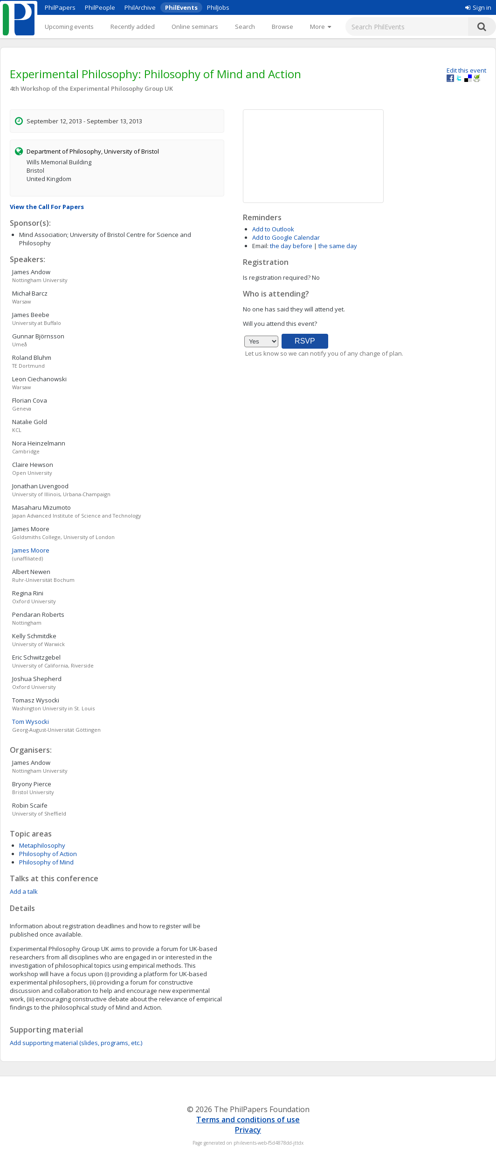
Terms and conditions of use (248, 1119)
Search (245, 26)
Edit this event (466, 70)
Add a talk (24, 891)
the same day (337, 246)
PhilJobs (218, 7)
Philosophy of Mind (46, 862)
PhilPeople (100, 7)
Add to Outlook (273, 229)
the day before (291, 246)
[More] (320, 26)
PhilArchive (140, 7)
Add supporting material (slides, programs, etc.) (76, 1043)
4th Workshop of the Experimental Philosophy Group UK (91, 88)
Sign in (478, 7)
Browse (282, 26)
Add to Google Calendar (286, 237)
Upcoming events (69, 26)
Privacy (248, 1130)
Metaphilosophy (42, 845)
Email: (260, 246)
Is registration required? (276, 277)
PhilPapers (60, 7)
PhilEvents (181, 7)
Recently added (132, 26)
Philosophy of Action (48, 854)
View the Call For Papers (47, 206)
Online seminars (195, 26)
